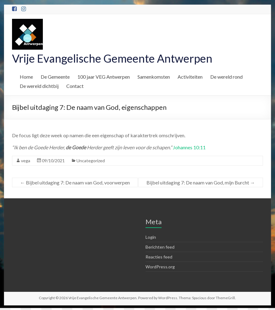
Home (26, 77)
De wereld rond (226, 77)
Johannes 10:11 (189, 147)
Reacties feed (159, 256)
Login (151, 237)
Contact (75, 86)
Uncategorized (90, 160)
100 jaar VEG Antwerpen (103, 77)
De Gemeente (55, 77)
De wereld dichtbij (39, 86)
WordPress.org (160, 266)
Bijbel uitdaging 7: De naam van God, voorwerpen (75, 182)
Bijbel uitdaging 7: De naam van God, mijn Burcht (200, 182)
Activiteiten (190, 77)
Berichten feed (160, 247)
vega (25, 160)
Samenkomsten (154, 77)
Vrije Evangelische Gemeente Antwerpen (112, 58)
